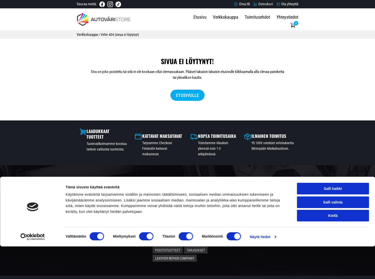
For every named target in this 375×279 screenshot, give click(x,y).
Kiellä (332, 248)
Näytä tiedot (260, 269)
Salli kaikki (333, 221)
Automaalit (175, 203)
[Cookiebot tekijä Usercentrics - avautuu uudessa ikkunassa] (33, 269)
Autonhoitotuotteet (208, 203)
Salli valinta (332, 235)
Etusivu (226, 23)
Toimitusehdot (284, 23)
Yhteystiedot (314, 23)
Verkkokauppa (252, 23)
